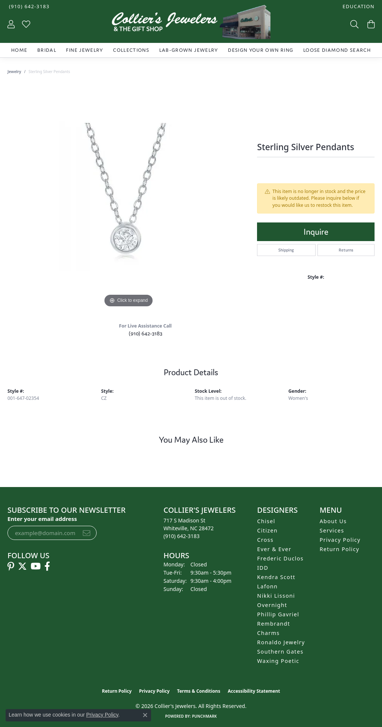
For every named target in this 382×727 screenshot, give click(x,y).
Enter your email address (42, 518)
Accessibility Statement (254, 691)
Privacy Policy (340, 539)
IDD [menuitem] (262, 567)
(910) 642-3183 (145, 333)
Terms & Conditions (198, 691)
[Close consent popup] (145, 715)
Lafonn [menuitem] (267, 586)
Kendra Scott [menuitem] (276, 577)
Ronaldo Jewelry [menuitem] (281, 642)
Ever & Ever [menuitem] (274, 549)
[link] (28, 6)
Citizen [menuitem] (267, 530)
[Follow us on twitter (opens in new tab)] (22, 566)
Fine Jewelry (84, 50)
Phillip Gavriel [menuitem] (278, 614)
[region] (129, 197)
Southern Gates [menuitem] (280, 651)
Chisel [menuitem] (266, 521)
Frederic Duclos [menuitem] (280, 558)
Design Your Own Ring (260, 50)
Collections (131, 50)
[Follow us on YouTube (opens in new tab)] (36, 566)
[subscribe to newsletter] (86, 533)
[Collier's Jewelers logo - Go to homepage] (191, 24)
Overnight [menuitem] (272, 605)
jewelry (14, 71)
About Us (333, 521)
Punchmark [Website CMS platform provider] (204, 716)
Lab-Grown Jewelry (188, 50)
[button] (358, 6)
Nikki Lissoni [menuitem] (276, 595)
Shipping (286, 250)
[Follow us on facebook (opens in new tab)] (47, 566)
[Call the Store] (181, 536)
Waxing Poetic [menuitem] (278, 660)
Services (332, 530)
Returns (346, 250)
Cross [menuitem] (265, 539)
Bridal (46, 50)
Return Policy (340, 549)
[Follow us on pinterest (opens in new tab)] (10, 566)
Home (19, 50)
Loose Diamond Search (337, 50)
